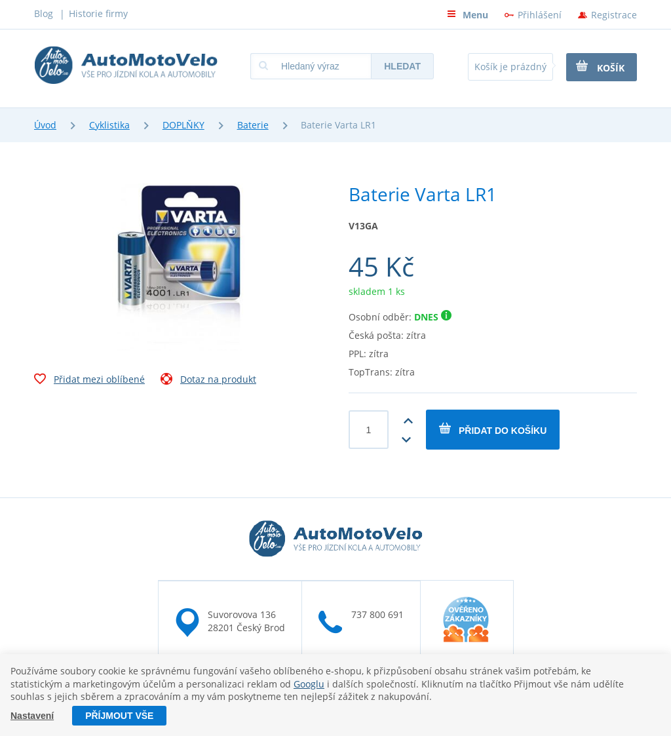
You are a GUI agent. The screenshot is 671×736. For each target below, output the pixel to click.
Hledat (402, 66)
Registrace (614, 15)
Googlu (309, 684)
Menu (467, 15)
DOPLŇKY (183, 125)
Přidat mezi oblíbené (89, 381)
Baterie (253, 125)
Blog (43, 13)
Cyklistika (109, 125)
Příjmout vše (119, 715)
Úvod (45, 125)
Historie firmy (98, 13)
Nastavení (32, 715)
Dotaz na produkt (208, 381)
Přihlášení (540, 15)
